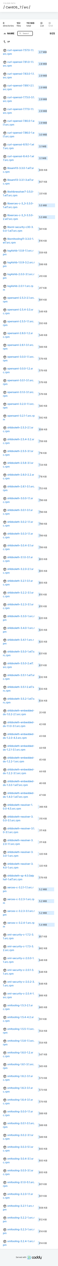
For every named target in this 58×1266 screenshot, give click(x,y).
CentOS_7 (13, 7)
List (42, 24)
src (26, 7)
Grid (50, 24)
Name (11, 33)
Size (52, 33)
